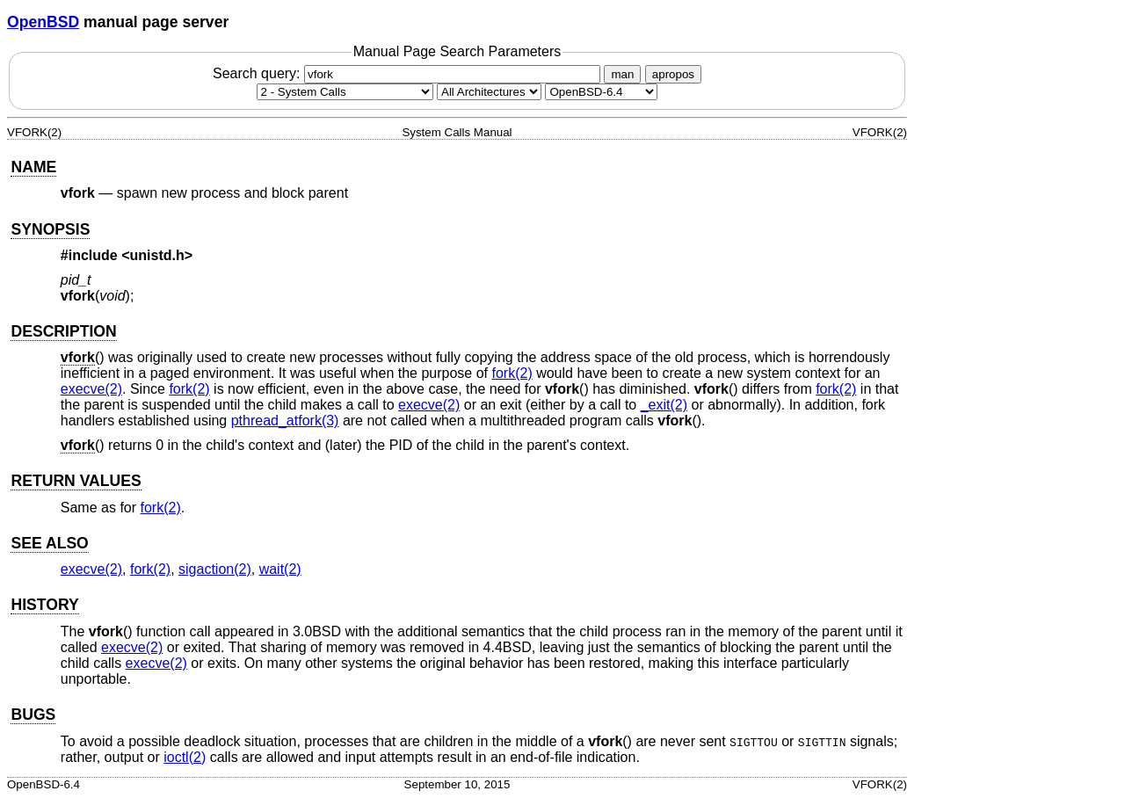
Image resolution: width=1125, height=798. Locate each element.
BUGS (33, 714)
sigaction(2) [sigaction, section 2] (214, 569)
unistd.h (157, 255)
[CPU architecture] (489, 91)
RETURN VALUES (76, 481)
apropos (673, 74)
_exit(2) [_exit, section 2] (664, 404)
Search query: (409, 73)
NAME (33, 167)
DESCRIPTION (63, 331)
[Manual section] (345, 91)
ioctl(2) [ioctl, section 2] (184, 757)
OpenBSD (43, 22)
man (622, 74)
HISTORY (44, 604)
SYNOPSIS (50, 229)
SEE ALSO (49, 543)
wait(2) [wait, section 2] (280, 569)
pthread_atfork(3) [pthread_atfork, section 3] (285, 420)
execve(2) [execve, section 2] (91, 388)
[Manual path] (601, 91)
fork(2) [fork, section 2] (511, 373)
